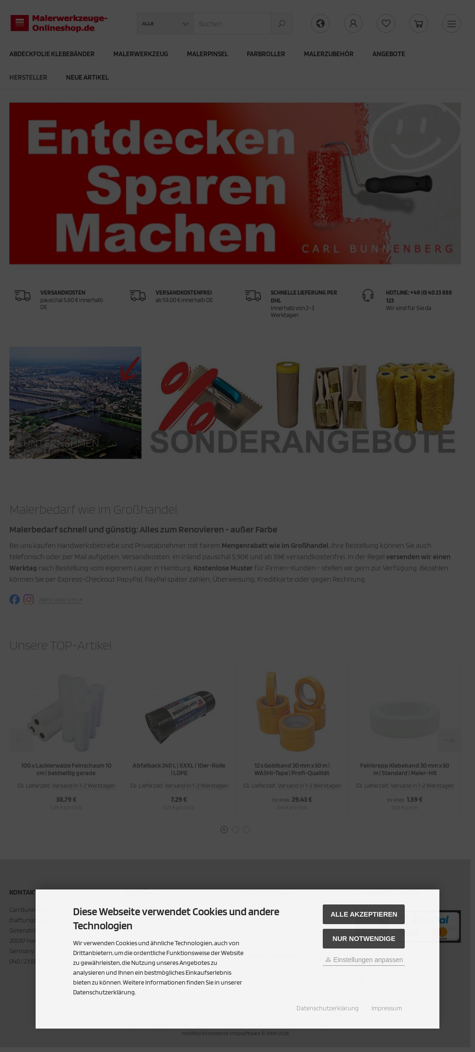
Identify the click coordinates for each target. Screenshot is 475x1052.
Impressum (386, 1008)
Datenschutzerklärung (328, 1008)
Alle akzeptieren (364, 914)
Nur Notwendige (364, 938)
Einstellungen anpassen (364, 959)
